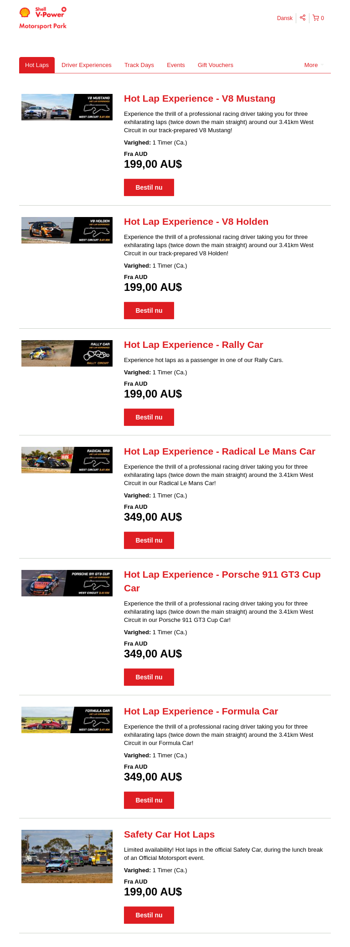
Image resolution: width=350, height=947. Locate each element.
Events (176, 65)
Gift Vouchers (215, 65)
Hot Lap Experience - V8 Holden (196, 221)
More (314, 65)
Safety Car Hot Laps (169, 834)
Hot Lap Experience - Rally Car (193, 344)
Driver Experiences (87, 65)
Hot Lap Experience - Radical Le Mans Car (219, 451)
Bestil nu (148, 187)
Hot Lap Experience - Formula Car (201, 711)
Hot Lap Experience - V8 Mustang (200, 98)
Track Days (139, 65)
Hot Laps (37, 65)
